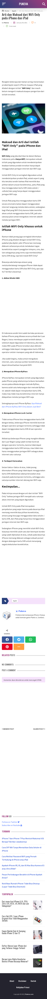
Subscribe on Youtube (12, 825)
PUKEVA (23, 3)
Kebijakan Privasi (22, 987)
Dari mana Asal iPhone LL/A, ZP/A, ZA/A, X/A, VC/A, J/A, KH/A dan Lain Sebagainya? (15, 903)
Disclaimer (22, 981)
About (12, 981)
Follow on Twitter (11, 822)
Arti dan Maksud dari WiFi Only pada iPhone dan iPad (21, 16)
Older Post (39, 729)
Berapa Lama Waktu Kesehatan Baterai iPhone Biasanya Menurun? (15, 960)
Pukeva (22, 611)
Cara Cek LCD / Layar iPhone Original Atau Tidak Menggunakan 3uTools (15, 918)
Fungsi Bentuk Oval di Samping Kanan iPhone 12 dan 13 (13, 932)
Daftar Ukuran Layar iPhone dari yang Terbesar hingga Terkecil (14, 947)
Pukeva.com (29, 994)
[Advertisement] (23, 55)
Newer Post (8, 729)
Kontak (33, 981)
